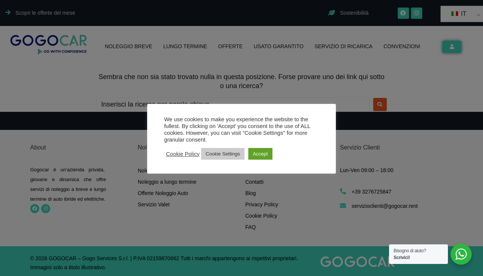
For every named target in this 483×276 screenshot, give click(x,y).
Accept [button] (260, 154)
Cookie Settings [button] (223, 154)
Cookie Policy (183, 154)
